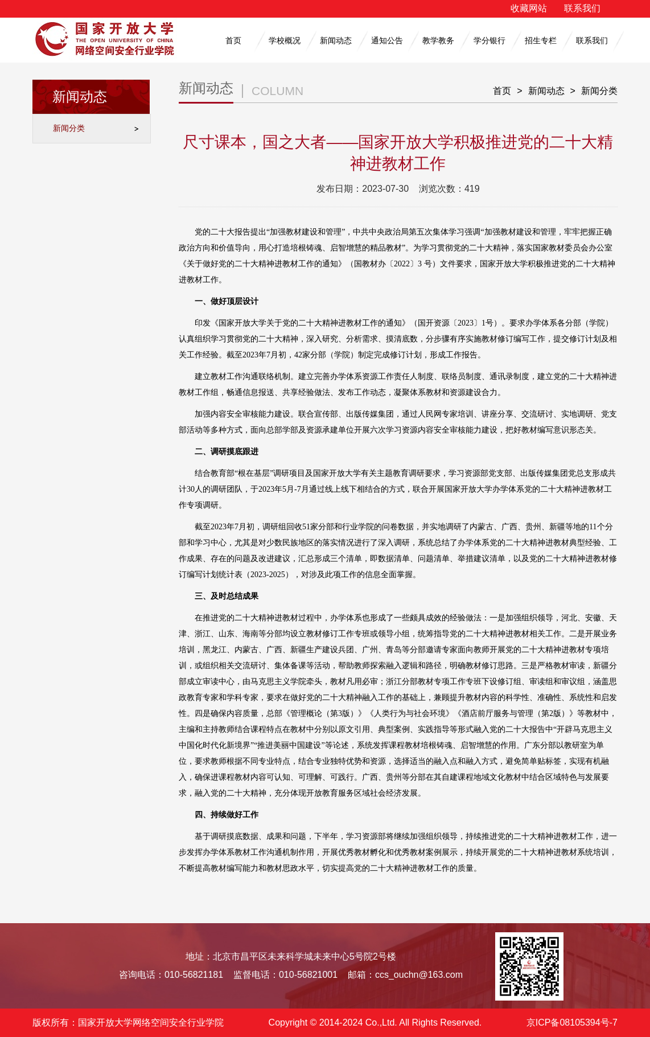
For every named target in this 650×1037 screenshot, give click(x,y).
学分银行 (489, 40)
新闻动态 (336, 40)
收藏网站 (529, 8)
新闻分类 (69, 128)
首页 (233, 40)
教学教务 (438, 40)
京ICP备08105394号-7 (572, 1022)
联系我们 (582, 8)
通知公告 (387, 40)
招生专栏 (541, 40)
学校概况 (285, 40)
